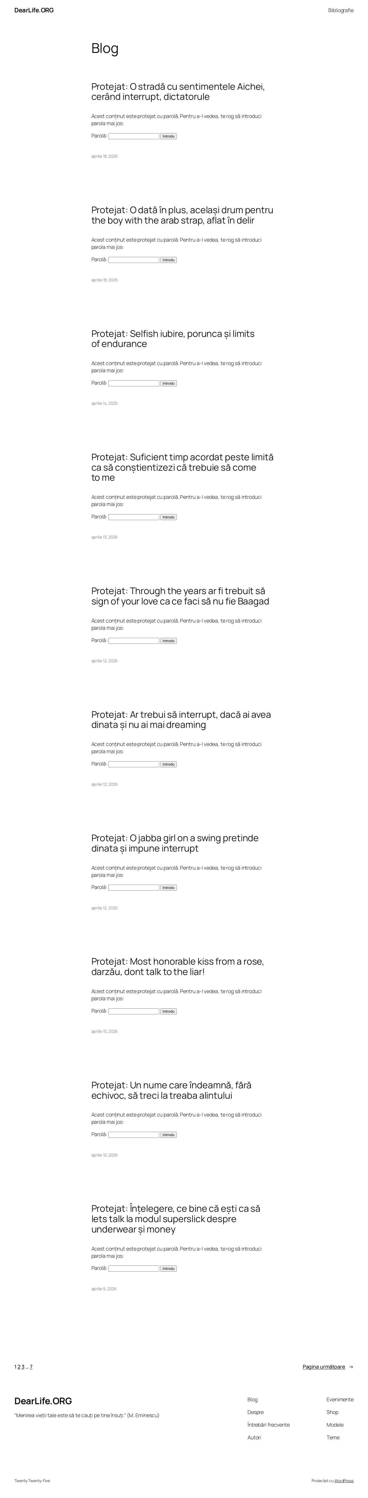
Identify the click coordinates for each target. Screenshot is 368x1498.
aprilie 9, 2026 (104, 1288)
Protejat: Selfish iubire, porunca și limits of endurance (173, 339)
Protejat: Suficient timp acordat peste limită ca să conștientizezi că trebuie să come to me (182, 467)
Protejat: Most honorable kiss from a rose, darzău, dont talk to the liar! (177, 966)
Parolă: (125, 135)
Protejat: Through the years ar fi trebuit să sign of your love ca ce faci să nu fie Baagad (180, 596)
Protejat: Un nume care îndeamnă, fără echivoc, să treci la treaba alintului (171, 1090)
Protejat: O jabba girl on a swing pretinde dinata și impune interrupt (175, 843)
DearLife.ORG (33, 10)
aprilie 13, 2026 (104, 537)
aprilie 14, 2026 (104, 403)
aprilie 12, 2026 (104, 660)
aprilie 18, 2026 (104, 156)
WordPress (344, 1480)
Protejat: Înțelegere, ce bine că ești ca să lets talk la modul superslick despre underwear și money (176, 1218)
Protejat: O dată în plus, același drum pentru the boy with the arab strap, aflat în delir (182, 215)
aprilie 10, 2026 (104, 1031)
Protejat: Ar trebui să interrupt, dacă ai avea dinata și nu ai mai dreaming (181, 719)
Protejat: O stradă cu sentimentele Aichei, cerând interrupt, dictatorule (178, 91)
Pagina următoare (328, 1366)
